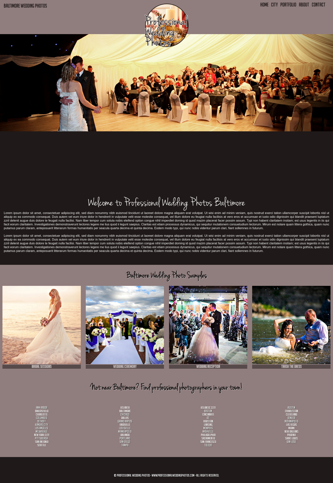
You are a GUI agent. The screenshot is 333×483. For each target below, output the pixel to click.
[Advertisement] (113, 169)
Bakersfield (41, 411)
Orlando (124, 435)
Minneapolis (125, 432)
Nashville (208, 432)
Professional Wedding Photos (133, 475)
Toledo (208, 445)
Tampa (124, 445)
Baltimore (125, 411)
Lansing (208, 425)
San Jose (291, 442)
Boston (208, 411)
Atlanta (124, 408)
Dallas (125, 418)
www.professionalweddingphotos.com (173, 475)
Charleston (291, 411)
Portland (125, 438)
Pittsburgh (41, 438)
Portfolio (288, 5)
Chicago (124, 414)
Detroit (41, 421)
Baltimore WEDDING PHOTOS (25, 6)
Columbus (41, 418)
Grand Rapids (125, 421)
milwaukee (42, 432)
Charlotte (42, 414)
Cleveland (291, 414)
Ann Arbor (41, 408)
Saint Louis (291, 438)
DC (208, 418)
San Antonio (41, 442)
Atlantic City (208, 408)
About (304, 5)
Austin (291, 408)
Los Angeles (41, 428)
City (274, 5)
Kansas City (41, 425)
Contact (318, 5)
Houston (208, 421)
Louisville (125, 428)
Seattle (41, 445)
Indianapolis (291, 421)
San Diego (125, 442)
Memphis (208, 428)
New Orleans (291, 432)
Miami (291, 428)
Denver (291, 418)
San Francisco (208, 442)
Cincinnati (208, 414)
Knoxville (125, 425)
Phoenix (291, 435)
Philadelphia (208, 435)
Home (264, 5)
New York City (41, 435)
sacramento (208, 438)
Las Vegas (291, 425)
